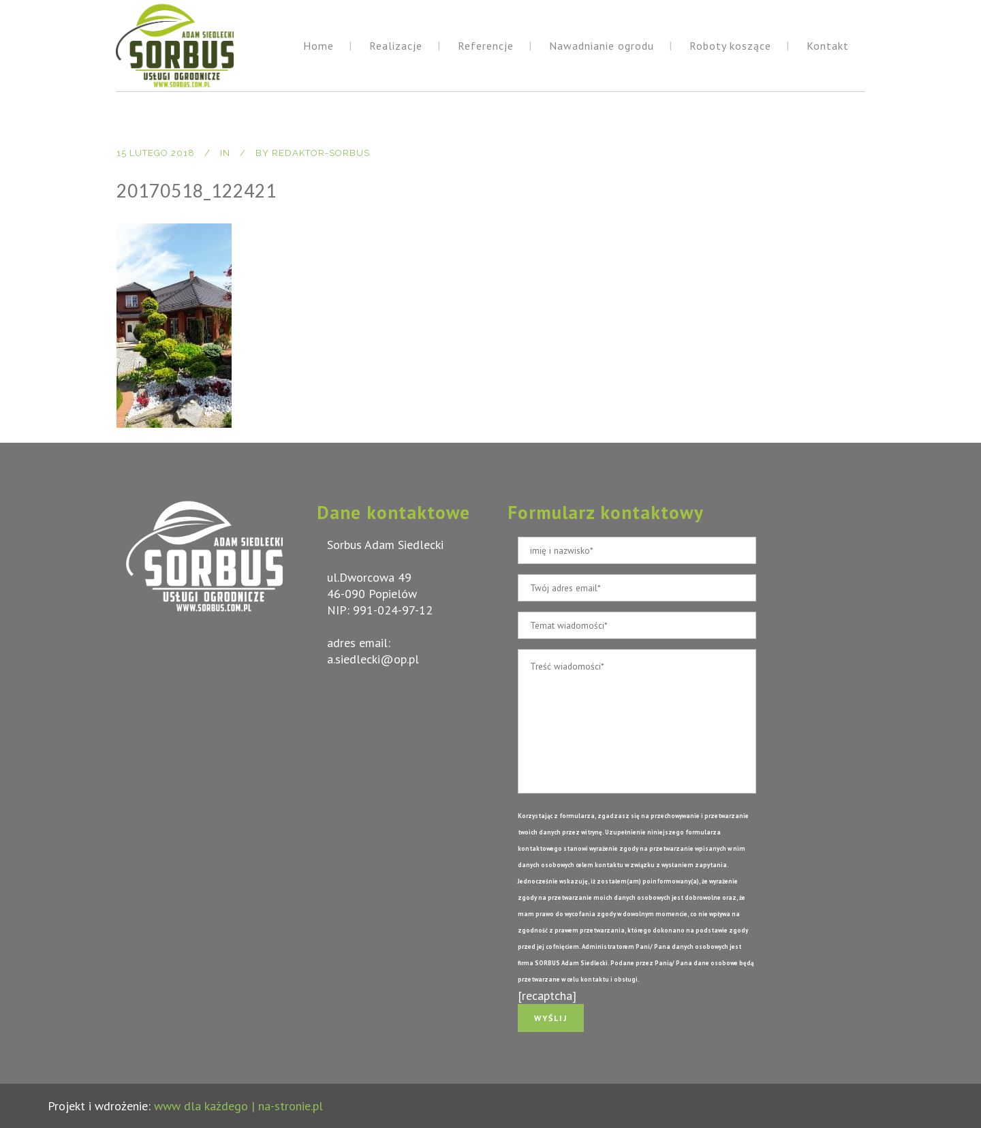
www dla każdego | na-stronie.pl (238, 1106)
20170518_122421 (196, 191)
